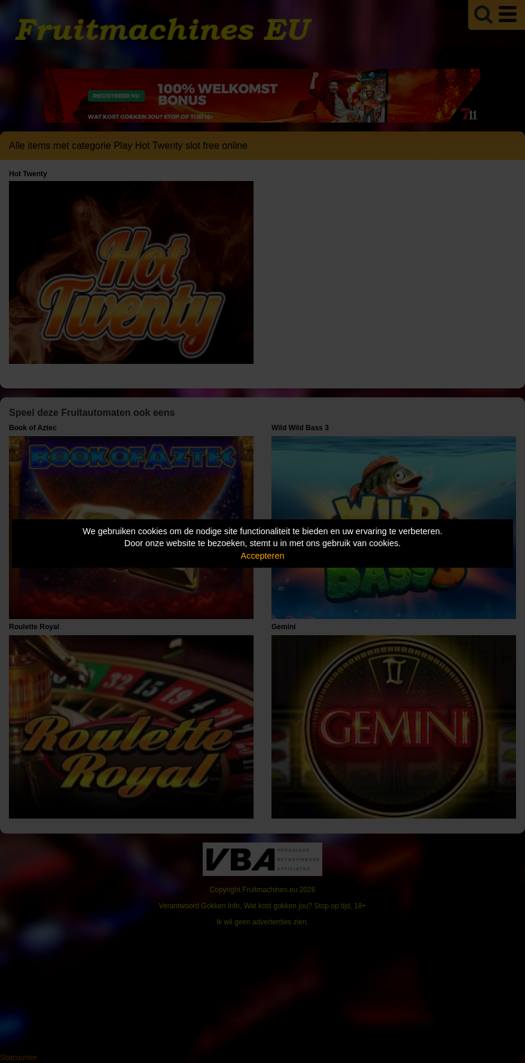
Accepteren (263, 555)
